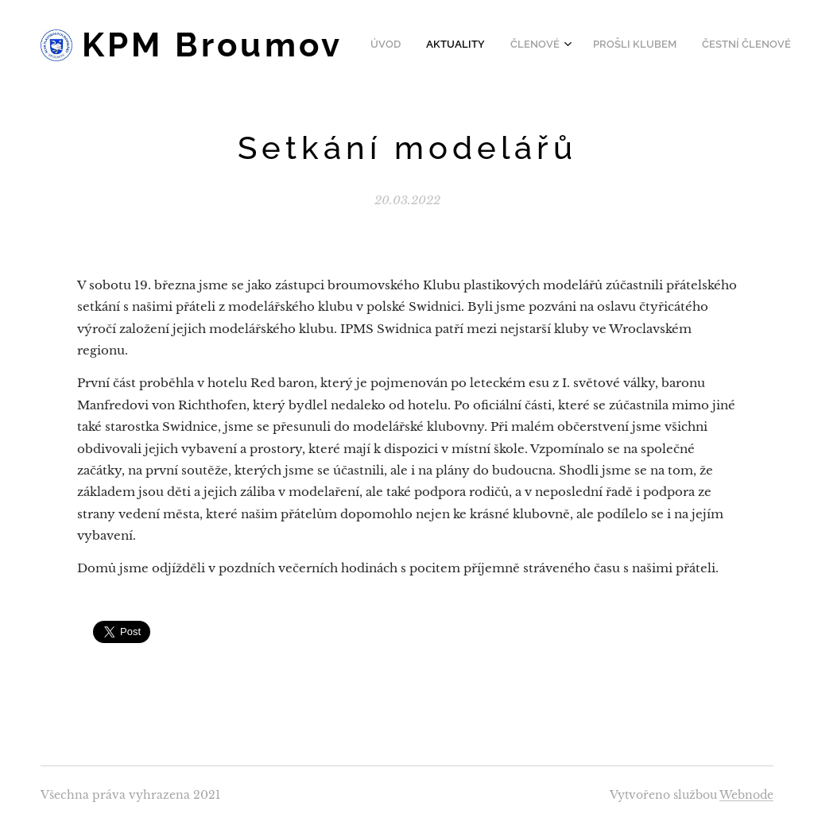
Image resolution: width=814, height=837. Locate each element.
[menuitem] (584, 45)
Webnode (746, 795)
